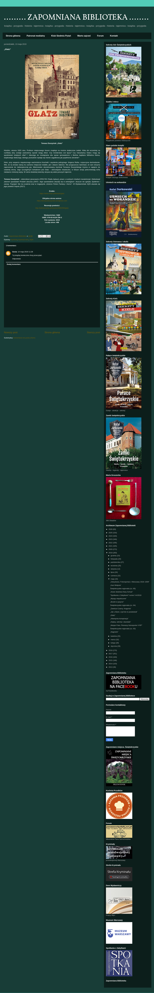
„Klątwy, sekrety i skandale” (120, 622)
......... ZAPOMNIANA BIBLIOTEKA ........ (76, 17)
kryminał (14, 240)
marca (113, 640)
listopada (114, 559)
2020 (111, 549)
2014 (111, 664)
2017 (111, 654)
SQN (31, 240)
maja (113, 579)
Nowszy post (11, 332)
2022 (111, 543)
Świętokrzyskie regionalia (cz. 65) (123, 589)
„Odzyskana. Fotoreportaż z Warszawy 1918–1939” (129, 582)
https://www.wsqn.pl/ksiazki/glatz (52, 193)
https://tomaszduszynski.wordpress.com (52, 201)
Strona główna (13, 36)
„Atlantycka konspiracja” (119, 619)
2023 (111, 539)
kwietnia (114, 636)
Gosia (14, 252)
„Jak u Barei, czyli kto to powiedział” (123, 612)
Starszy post (93, 332)
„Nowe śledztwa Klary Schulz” (121, 592)
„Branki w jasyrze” (117, 602)
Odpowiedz (16, 259)
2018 (111, 650)
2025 (111, 533)
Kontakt (114, 36)
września (114, 566)
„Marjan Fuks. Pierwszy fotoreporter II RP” (126, 625)
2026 (111, 529)
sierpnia (114, 569)
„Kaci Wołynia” (115, 585)
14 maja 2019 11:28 (25, 252)
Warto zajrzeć (84, 36)
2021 (111, 546)
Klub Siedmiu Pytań (61, 36)
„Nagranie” (114, 632)
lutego (113, 643)
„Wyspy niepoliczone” (118, 599)
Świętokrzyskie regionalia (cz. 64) (123, 605)
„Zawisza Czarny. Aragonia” (120, 609)
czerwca (114, 576)
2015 (111, 660)
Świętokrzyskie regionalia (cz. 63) (123, 629)
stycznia (114, 646)
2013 (111, 667)
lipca (113, 572)
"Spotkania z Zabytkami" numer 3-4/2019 (125, 595)
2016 (111, 657)
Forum (100, 36)
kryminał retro (23, 240)
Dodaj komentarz (14, 264)
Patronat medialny (36, 36)
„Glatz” (112, 615)
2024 (111, 536)
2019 (111, 553)
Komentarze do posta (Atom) (24, 338)
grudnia (114, 556)
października (116, 562)
